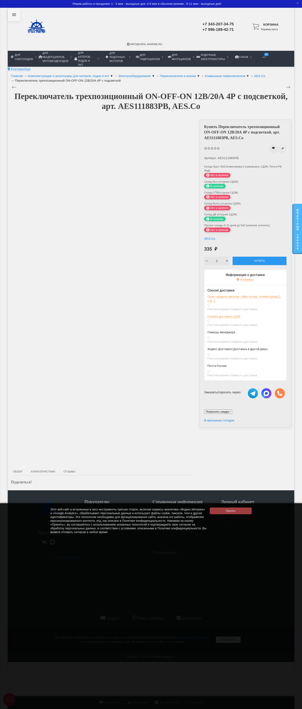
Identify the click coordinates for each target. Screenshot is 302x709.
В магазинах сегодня (219, 420)
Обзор (17, 471)
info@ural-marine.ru (144, 44)
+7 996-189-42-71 (218, 29)
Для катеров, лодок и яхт (86, 58)
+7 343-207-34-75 (218, 24)
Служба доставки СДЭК (223, 316)
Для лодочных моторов (117, 57)
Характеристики (43, 471)
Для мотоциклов (181, 56)
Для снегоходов (23, 56)
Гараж (243, 57)
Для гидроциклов (149, 56)
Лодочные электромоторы (212, 56)
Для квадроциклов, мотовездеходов (55, 57)
